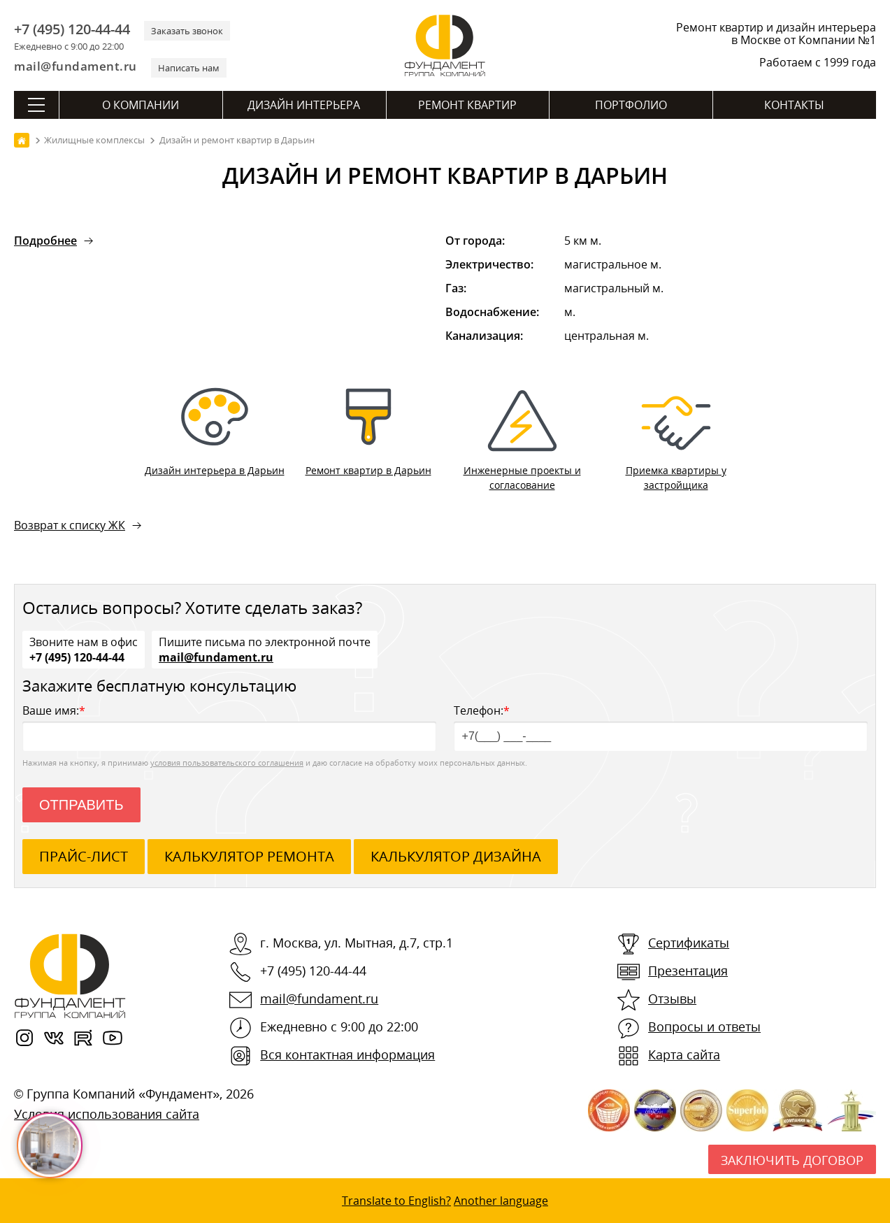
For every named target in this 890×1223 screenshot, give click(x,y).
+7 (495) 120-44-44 (72, 29)
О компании (140, 105)
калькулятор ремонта (249, 856)
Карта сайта (684, 1054)
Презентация (688, 970)
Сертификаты (688, 942)
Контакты (794, 105)
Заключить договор (792, 1160)
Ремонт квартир (467, 105)
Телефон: (661, 727)
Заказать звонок (187, 30)
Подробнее (45, 240)
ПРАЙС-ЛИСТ (83, 856)
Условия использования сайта (106, 1114)
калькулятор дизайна (456, 856)
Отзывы (672, 998)
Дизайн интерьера (303, 105)
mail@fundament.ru (75, 66)
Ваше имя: (229, 727)
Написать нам (189, 68)
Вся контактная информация (347, 1054)
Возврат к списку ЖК (69, 525)
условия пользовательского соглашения (226, 762)
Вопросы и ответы (704, 1026)
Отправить (81, 805)
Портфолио (631, 105)
